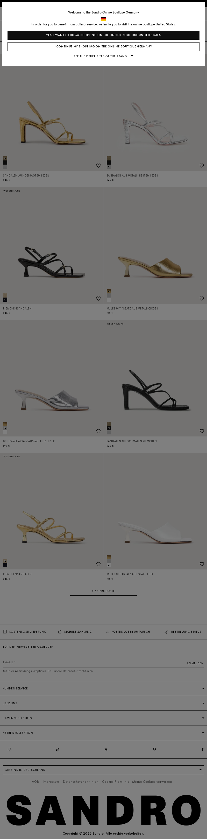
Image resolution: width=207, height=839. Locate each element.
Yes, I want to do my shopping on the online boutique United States (103, 35)
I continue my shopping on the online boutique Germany (103, 46)
